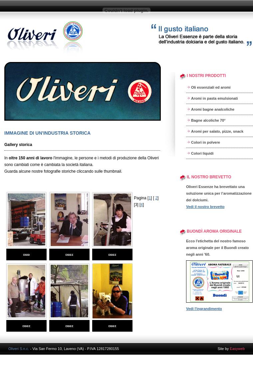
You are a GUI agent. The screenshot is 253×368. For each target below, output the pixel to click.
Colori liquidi (202, 153)
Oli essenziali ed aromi (211, 87)
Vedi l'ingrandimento (204, 309)
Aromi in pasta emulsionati (214, 98)
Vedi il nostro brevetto (205, 207)
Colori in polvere (205, 142)
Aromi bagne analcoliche (212, 109)
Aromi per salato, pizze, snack (217, 131)
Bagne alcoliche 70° (208, 120)
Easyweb (237, 349)
